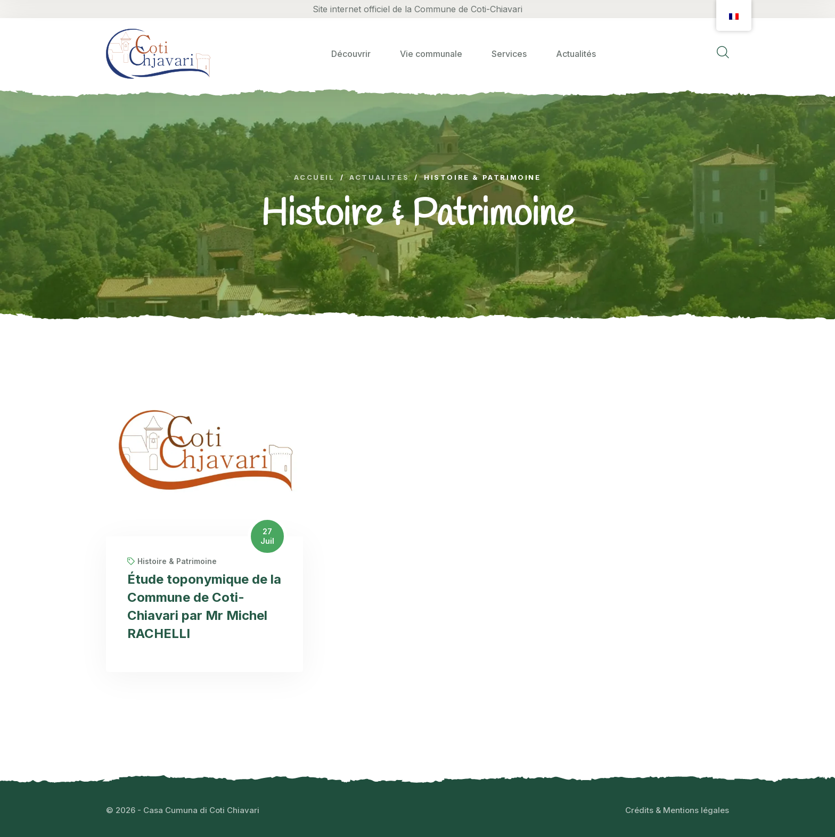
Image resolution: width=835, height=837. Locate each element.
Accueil (314, 177)
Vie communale (431, 53)
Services (509, 53)
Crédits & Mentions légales (677, 810)
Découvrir (351, 53)
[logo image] (158, 53)
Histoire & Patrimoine (172, 561)
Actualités (576, 53)
